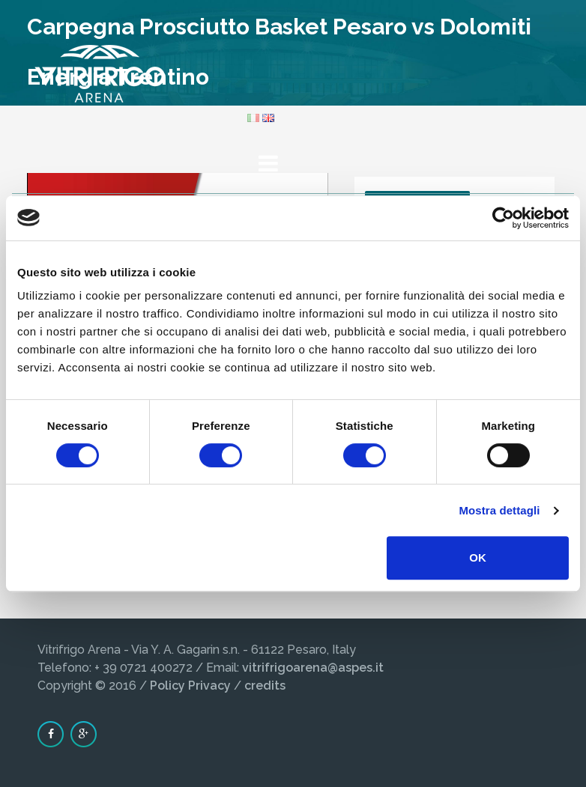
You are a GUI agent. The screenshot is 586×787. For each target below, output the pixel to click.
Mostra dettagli (499, 510)
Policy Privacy (190, 685)
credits (265, 685)
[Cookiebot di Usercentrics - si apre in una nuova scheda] (503, 218)
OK (477, 557)
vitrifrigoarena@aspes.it (313, 667)
